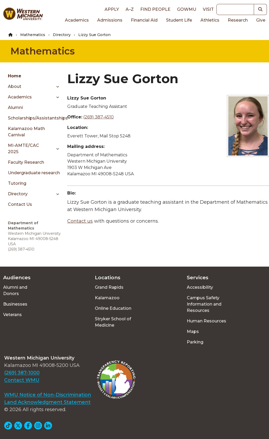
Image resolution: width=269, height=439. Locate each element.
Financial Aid (144, 20)
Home (14, 75)
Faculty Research (26, 162)
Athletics (209, 20)
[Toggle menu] (56, 86)
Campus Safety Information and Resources (204, 304)
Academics (77, 20)
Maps (193, 331)
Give (260, 20)
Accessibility (200, 287)
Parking (195, 342)
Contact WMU (21, 380)
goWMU (186, 9)
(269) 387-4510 (98, 116)
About (14, 86)
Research (238, 20)
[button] (260, 9)
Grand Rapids (109, 287)
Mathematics (32, 34)
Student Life (179, 20)
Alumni (15, 107)
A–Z (130, 9)
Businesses (15, 304)
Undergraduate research (34, 172)
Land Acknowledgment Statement (47, 402)
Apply (112, 9)
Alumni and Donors (15, 290)
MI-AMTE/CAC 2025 (23, 148)
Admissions (109, 20)
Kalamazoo (107, 297)
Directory (62, 34)
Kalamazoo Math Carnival (26, 131)
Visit (208, 9)
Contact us (80, 221)
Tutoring (17, 183)
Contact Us (20, 204)
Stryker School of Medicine (113, 322)
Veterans (12, 314)
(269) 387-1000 (22, 373)
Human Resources (206, 320)
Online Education (113, 308)
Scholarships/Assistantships (35, 118)
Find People (155, 9)
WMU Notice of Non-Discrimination (47, 395)
